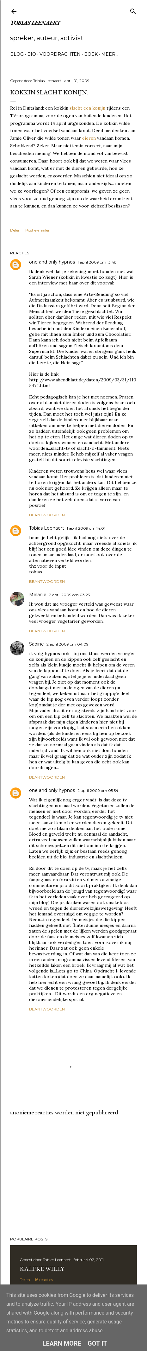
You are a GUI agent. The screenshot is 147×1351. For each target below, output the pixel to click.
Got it (97, 1343)
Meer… (109, 54)
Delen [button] (15, 230)
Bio (31, 54)
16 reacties (44, 1279)
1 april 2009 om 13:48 (97, 262)
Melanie (37, 594)
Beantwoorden (47, 515)
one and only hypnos (52, 262)
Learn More (61, 1343)
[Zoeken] (133, 10)
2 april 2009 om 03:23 (69, 594)
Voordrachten (60, 54)
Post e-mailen (38, 230)
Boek (91, 54)
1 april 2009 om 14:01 (86, 528)
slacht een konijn (87, 108)
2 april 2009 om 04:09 (67, 644)
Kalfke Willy (42, 1269)
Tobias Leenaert (35, 22)
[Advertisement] (73, 1176)
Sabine (36, 644)
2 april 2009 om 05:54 (97, 790)
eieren (89, 138)
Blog (17, 54)
